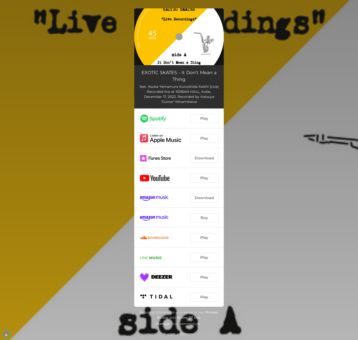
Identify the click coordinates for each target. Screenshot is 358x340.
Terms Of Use (188, 317)
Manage (163, 324)
